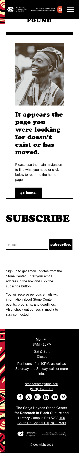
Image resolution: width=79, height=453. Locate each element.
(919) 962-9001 (41, 389)
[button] (60, 9)
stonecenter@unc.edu (41, 384)
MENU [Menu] (70, 9)
